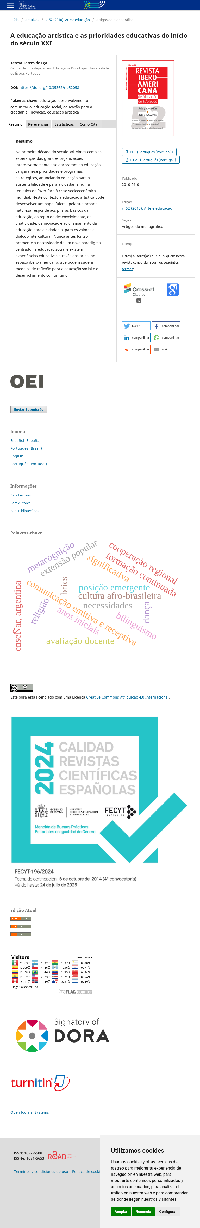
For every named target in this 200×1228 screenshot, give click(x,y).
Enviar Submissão (28, 409)
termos (127, 269)
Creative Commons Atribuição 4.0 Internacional (127, 697)
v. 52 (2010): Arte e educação (68, 19)
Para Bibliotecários (24, 510)
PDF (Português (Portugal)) (151, 152)
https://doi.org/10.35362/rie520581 (50, 87)
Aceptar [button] (121, 1212)
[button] (136, 325)
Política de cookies (88, 1171)
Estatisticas (64, 124)
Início (14, 19)
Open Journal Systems (29, 1112)
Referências (38, 124)
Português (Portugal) (28, 463)
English (16, 456)
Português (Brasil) (26, 448)
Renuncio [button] (143, 1212)
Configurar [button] (168, 1212)
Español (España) (25, 440)
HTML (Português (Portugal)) (152, 159)
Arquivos (32, 19)
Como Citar (89, 124)
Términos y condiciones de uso (41, 1171)
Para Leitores (20, 495)
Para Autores (20, 503)
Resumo (15, 124)
